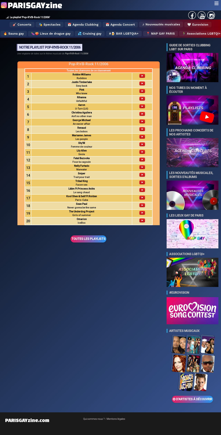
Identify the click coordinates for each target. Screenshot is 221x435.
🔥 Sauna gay (13, 33)
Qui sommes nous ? (94, 419)
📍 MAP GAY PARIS (160, 33)
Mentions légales (116, 419)
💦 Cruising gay (90, 33)
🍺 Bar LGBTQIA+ (125, 33)
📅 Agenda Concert (120, 24)
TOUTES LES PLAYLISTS (88, 239)
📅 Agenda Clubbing (83, 24)
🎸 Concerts (22, 24)
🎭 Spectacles (50, 24)
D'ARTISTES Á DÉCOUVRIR (192, 399)
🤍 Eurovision (197, 24)
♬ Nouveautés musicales (161, 24)
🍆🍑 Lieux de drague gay (51, 33)
